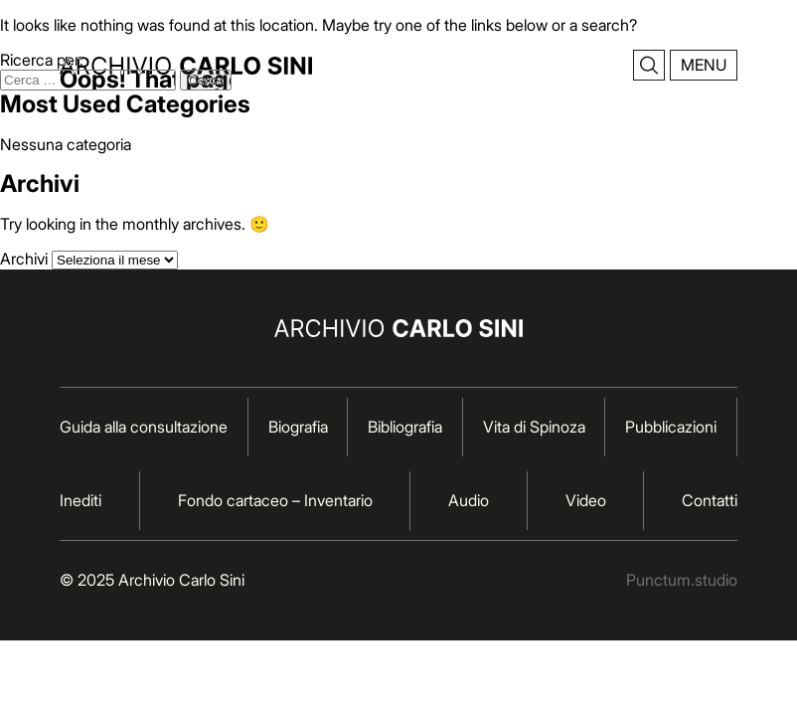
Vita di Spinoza (534, 427)
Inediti (80, 500)
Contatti (709, 500)
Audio (468, 500)
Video (585, 500)
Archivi (24, 258)
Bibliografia (405, 427)
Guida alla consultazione (144, 427)
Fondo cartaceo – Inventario (275, 500)
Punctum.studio (681, 580)
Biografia (298, 427)
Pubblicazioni (671, 427)
